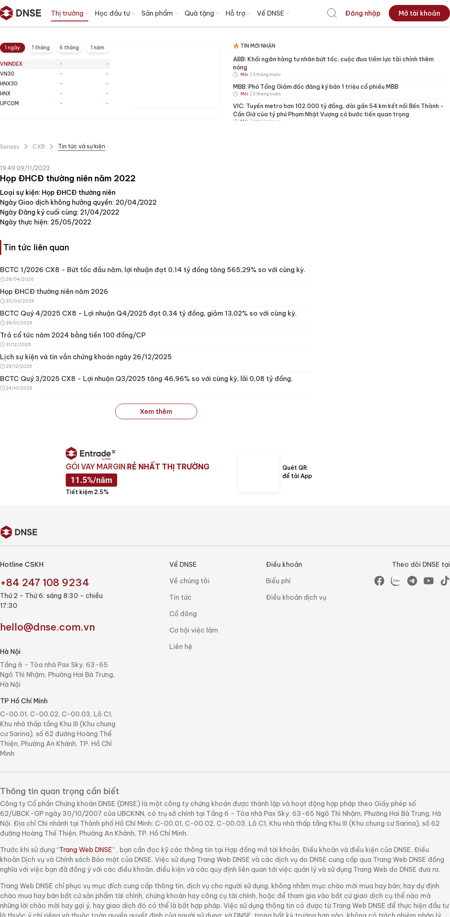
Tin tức (180, 597)
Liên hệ (180, 646)
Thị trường (70, 13)
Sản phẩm (160, 13)
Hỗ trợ (239, 13)
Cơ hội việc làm (193, 630)
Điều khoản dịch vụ (296, 597)
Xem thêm (156, 411)
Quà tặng (203, 13)
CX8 (38, 146)
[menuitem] (332, 13)
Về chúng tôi (189, 581)
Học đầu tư (115, 13)
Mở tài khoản (419, 13)
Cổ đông (183, 614)
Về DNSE (274, 13)
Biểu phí (278, 581)
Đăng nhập (363, 13)
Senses (9, 146)
